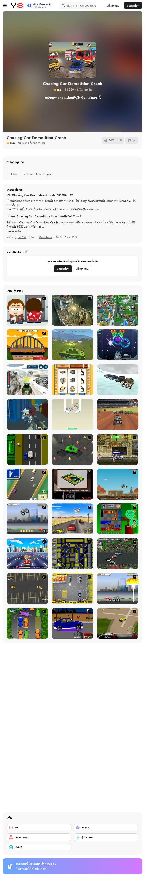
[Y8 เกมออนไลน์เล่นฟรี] (17, 5)
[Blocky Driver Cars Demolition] (117, 414)
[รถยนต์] (39, 847)
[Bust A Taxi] (27, 449)
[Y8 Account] (39, 837)
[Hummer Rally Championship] (117, 623)
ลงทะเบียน (133, 5)
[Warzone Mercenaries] (72, 344)
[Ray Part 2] (27, 310)
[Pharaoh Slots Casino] (72, 379)
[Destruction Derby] (27, 588)
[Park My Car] (72, 588)
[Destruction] (117, 588)
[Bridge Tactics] (27, 344)
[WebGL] (106, 827)
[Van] (27, 484)
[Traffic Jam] (117, 518)
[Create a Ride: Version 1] (72, 623)
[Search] (62, 5)
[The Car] (72, 484)
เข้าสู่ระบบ (113, 5)
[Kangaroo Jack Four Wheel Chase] (117, 484)
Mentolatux (45, 237)
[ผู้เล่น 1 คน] (106, 837)
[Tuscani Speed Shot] (72, 518)
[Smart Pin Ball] (72, 414)
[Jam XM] (117, 553)
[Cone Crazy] (72, 449)
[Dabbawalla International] (117, 310)
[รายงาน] (131, 140)
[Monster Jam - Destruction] (27, 518)
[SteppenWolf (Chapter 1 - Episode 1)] (72, 310)
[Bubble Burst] (117, 344)
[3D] (39, 827)
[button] (14, 231)
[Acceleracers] (72, 553)
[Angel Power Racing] (27, 553)
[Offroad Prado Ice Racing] (117, 379)
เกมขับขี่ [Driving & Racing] (22, 237)
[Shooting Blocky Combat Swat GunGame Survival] (27, 414)
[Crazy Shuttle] (117, 449)
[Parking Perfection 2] (27, 623)
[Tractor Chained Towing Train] (27, 379)
